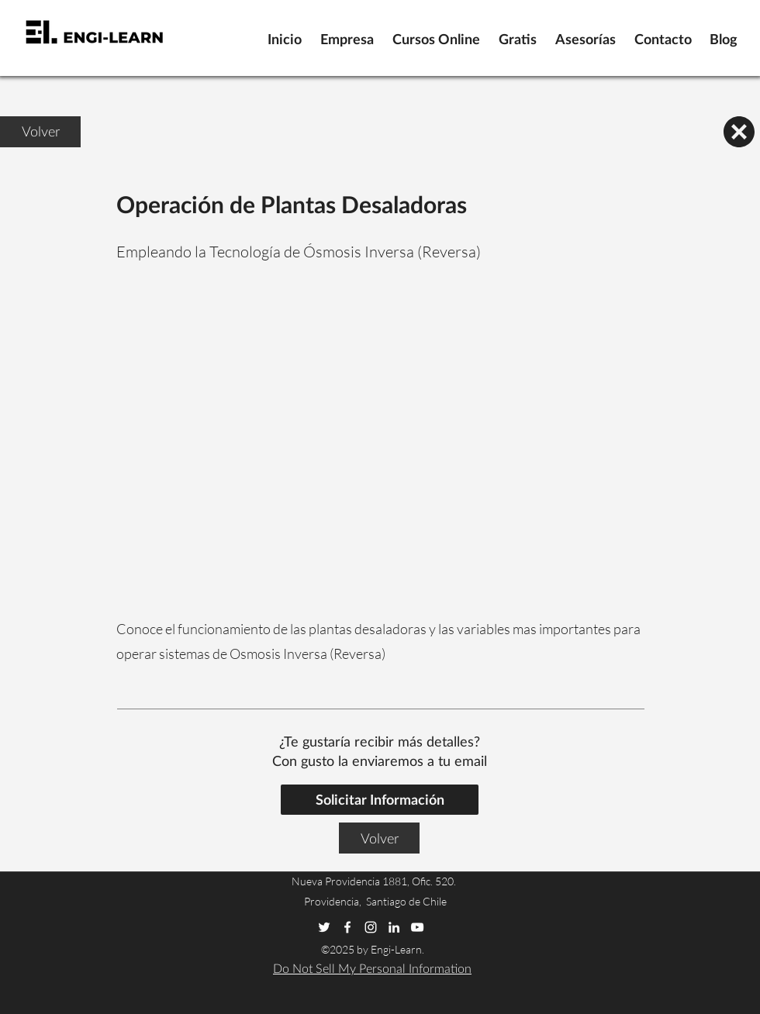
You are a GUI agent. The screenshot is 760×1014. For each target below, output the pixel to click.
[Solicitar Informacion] (379, 800)
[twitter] (324, 927)
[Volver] (40, 131)
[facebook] (347, 927)
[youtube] (417, 927)
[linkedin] (394, 927)
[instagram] (370, 927)
